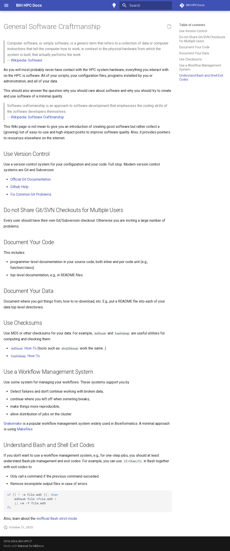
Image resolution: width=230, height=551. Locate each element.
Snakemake (13, 423)
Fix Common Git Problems (30, 194)
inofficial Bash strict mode (56, 518)
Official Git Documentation (30, 179)
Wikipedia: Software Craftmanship (37, 117)
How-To (23, 348)
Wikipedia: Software (26, 60)
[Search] (145, 5)
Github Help (19, 187)
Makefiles (25, 429)
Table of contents (192, 25)
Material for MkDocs (31, 546)
